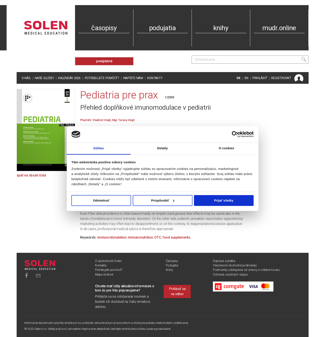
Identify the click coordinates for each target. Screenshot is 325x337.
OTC (157, 237)
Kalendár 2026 (69, 78)
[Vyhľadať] (303, 59)
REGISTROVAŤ (281, 78)
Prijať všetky (224, 200)
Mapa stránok (104, 274)
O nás (26, 78)
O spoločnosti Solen (108, 261)
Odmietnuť (101, 200)
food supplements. (176, 237)
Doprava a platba (224, 261)
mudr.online (279, 28)
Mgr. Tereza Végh (123, 120)
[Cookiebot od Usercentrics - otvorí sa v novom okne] (235, 134)
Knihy (169, 270)
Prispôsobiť (162, 200)
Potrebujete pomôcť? (102, 78)
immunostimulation (112, 237)
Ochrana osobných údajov (230, 274)
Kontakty (155, 78)
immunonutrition (140, 237)
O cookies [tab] (226, 148)
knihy (220, 28)
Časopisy (172, 261)
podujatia (162, 28)
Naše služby (44, 78)
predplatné (104, 61)
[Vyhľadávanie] (250, 59)
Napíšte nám (133, 78)
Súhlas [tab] (98, 148)
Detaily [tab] (162, 148)
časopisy (104, 28)
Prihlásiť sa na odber (177, 291)
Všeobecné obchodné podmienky (235, 265)
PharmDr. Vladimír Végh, (96, 120)
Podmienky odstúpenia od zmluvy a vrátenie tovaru (246, 270)
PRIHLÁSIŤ (260, 78)
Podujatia (172, 265)
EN (246, 78)
